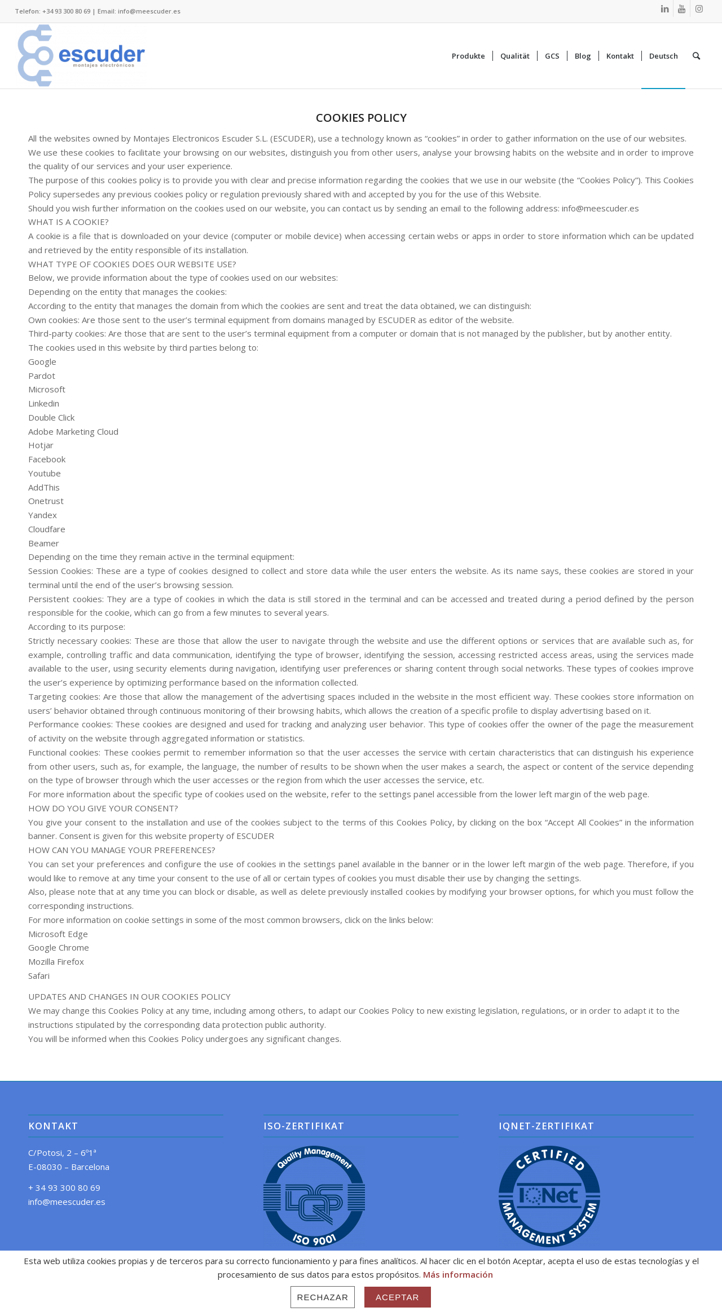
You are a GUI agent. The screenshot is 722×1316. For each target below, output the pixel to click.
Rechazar (323, 1297)
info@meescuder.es (149, 11)
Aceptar (398, 1297)
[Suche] (696, 56)
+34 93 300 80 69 (66, 11)
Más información (458, 1274)
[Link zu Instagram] (698, 8)
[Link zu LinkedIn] (665, 8)
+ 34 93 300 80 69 (64, 1187)
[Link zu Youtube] (681, 8)
